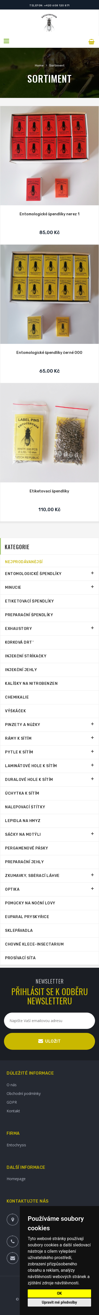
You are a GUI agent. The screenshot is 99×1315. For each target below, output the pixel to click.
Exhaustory (18, 627)
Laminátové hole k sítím (31, 764)
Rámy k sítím (18, 737)
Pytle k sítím (19, 751)
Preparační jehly (24, 860)
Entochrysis (16, 1143)
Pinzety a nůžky (22, 723)
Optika (12, 888)
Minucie (13, 586)
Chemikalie (17, 696)
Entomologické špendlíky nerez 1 (49, 213)
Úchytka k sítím (22, 792)
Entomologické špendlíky (33, 572)
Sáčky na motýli (23, 833)
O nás (12, 1083)
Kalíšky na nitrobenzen (31, 682)
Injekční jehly (21, 668)
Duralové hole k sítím (29, 778)
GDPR (12, 1100)
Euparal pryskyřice (27, 915)
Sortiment (56, 64)
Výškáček (15, 710)
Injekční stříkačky (25, 655)
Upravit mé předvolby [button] (59, 1302)
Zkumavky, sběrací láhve (32, 874)
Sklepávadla (19, 929)
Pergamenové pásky (26, 847)
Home (39, 64)
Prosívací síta (20, 957)
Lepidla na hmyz (23, 819)
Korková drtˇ (19, 641)
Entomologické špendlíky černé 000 (49, 351)
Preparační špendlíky (29, 613)
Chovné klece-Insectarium (34, 943)
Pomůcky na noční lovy (30, 902)
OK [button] (59, 1293)
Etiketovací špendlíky (49, 490)
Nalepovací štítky (25, 806)
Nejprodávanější (24, 560)
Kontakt (13, 1109)
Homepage (16, 1177)
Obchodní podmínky (24, 1092)
